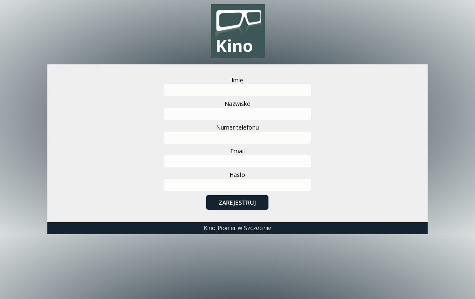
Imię (237, 80)
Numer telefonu (237, 127)
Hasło (237, 175)
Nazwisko (237, 104)
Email (237, 151)
